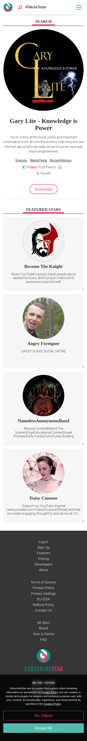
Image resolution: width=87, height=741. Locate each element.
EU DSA (43, 599)
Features (43, 553)
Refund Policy (43, 605)
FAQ (43, 639)
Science (21, 160)
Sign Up (43, 547)
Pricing (43, 559)
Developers (43, 564)
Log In (43, 542)
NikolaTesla (38, 160)
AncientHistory (61, 160)
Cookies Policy (52, 703)
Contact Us (43, 610)
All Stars (43, 622)
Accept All (43, 728)
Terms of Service (43, 582)
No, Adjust (43, 715)
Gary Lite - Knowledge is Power (43, 124)
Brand (43, 628)
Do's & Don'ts (43, 634)
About (43, 570)
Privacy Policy (43, 588)
